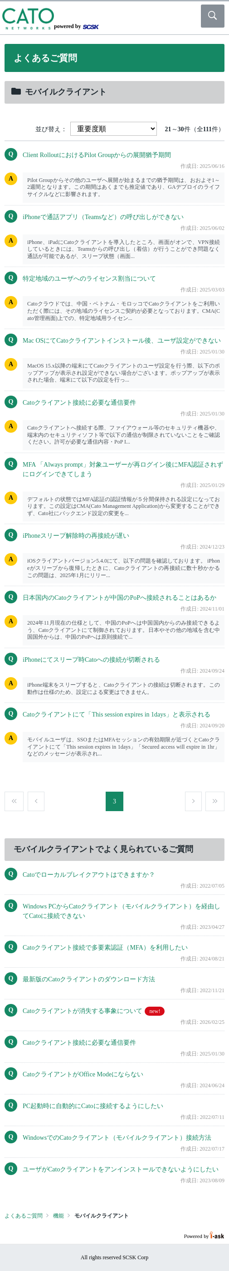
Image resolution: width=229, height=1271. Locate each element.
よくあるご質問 (24, 1216)
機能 (58, 1216)
